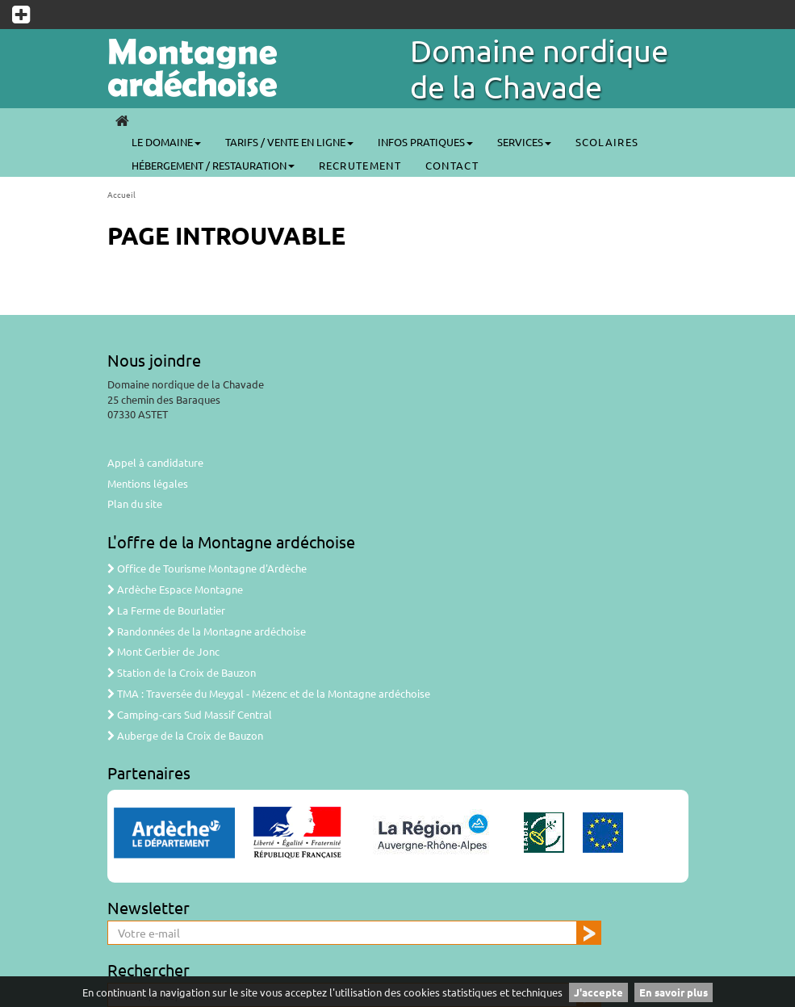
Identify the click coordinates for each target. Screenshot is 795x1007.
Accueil (121, 194)
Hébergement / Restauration (213, 165)
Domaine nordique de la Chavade (539, 68)
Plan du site (134, 503)
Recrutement (360, 165)
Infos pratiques (425, 142)
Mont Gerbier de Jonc (163, 651)
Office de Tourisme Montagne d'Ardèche (207, 568)
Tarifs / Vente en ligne (289, 142)
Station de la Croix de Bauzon (181, 672)
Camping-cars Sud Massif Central (189, 714)
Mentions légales (147, 483)
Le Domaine (166, 142)
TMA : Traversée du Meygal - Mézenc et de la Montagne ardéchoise (268, 693)
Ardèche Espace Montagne (175, 589)
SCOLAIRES (607, 142)
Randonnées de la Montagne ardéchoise (206, 631)
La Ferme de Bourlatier (166, 610)
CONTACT (452, 165)
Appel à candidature (155, 462)
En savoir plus (673, 992)
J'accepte (598, 992)
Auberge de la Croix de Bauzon (185, 735)
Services (524, 142)
